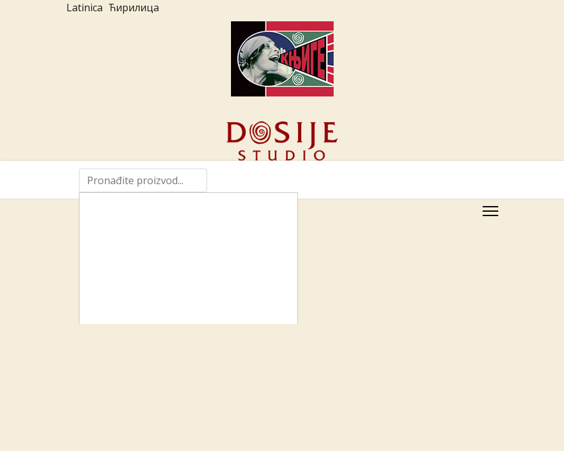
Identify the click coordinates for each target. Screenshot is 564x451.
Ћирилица (133, 7)
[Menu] (490, 211)
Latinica (84, 7)
